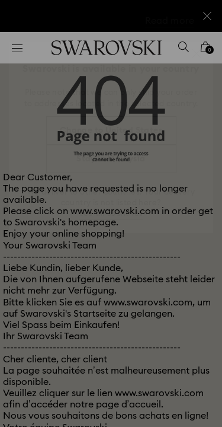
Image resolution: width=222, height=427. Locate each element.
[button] (196, 53)
